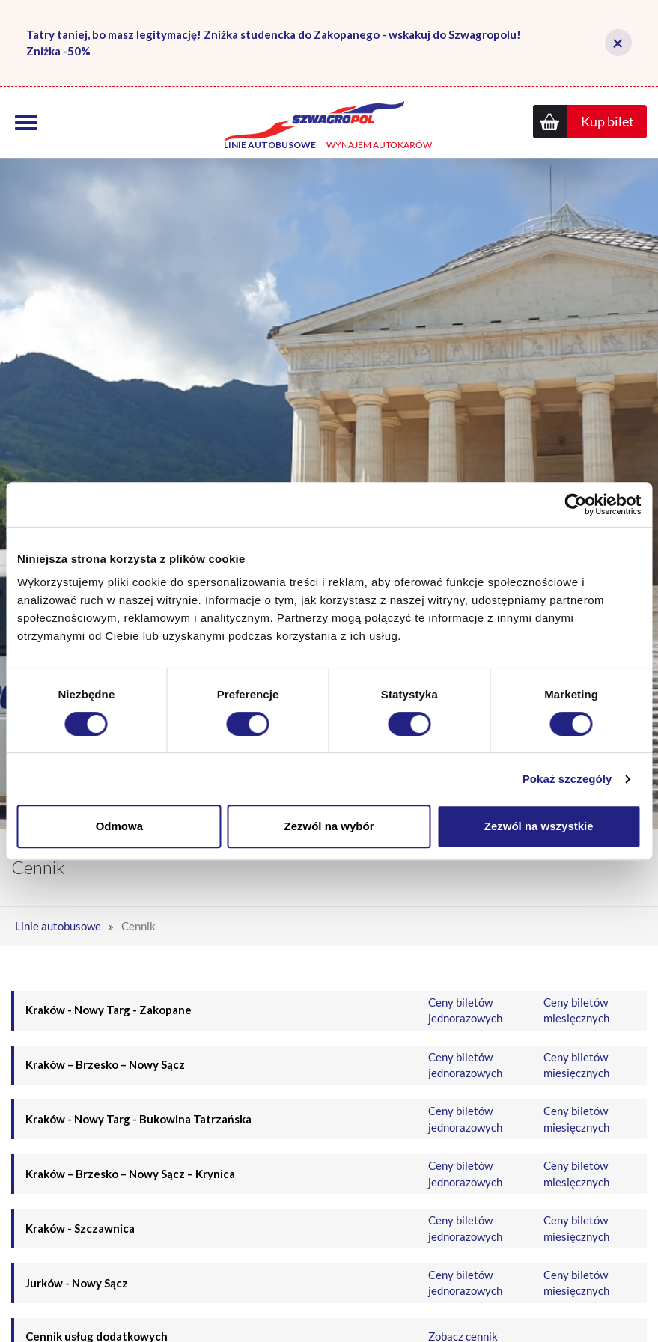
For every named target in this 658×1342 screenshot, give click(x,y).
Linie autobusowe (270, 148)
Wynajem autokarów (379, 148)
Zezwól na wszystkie (539, 826)
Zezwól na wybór (329, 826)
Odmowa (119, 826)
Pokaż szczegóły (567, 778)
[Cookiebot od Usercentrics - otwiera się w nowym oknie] (575, 504)
